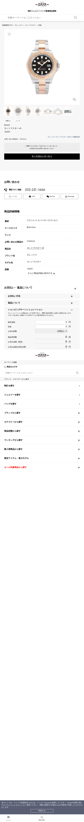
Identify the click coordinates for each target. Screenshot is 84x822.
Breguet (57, 612)
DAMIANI (8, 657)
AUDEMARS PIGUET (37, 612)
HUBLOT (57, 619)
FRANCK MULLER (11, 627)
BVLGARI (57, 664)
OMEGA (57, 604)
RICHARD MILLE (10, 672)
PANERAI (57, 634)
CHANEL (32, 627)
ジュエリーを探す (12, 742)
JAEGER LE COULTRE (12, 634)
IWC (31, 634)
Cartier (33, 604)
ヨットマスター (30, 25)
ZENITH (57, 649)
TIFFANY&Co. (59, 657)
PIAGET (7, 664)
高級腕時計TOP (7, 25)
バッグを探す (10, 751)
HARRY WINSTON (61, 627)
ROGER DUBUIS (10, 619)
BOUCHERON (35, 664)
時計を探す (9, 733)
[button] (74, 544)
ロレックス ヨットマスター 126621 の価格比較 (64, 137)
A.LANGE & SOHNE (37, 619)
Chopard (33, 649)
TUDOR (38, 657)
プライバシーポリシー (14, 805)
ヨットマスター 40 (35, 248)
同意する (42, 811)
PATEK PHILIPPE (12, 612)
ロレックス (19, 25)
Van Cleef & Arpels (63, 642)
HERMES (8, 649)
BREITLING (9, 642)
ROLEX (8, 604)
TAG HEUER (34, 642)
